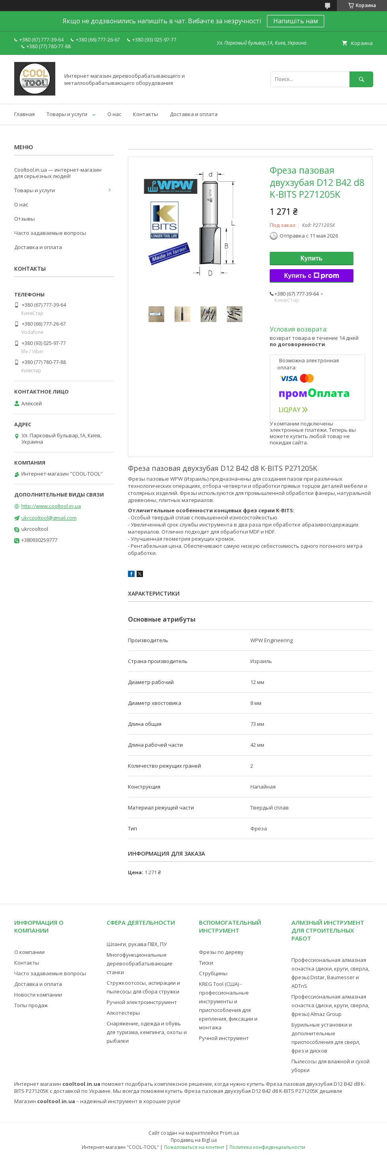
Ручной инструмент (224, 1038)
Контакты (145, 114)
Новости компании (38, 994)
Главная (24, 114)
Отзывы (24, 218)
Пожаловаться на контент (194, 1147)
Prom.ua (229, 1133)
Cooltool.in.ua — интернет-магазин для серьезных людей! (57, 173)
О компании (29, 952)
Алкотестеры (123, 1012)
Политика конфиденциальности (267, 1147)
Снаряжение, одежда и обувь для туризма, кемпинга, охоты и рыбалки (147, 1032)
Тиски (206, 962)
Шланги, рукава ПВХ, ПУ (137, 944)
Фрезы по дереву (221, 952)
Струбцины (213, 973)
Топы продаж (31, 1005)
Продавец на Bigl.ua (194, 1140)
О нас (114, 114)
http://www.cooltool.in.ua (51, 506)
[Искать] (361, 79)
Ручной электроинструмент (142, 1002)
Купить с (311, 275)
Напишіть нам (295, 21)
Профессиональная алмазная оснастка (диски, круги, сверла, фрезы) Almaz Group (330, 1005)
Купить (312, 258)
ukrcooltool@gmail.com (49, 518)
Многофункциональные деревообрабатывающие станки (140, 963)
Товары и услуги (67, 114)
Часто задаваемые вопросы (50, 232)
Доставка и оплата (194, 114)
